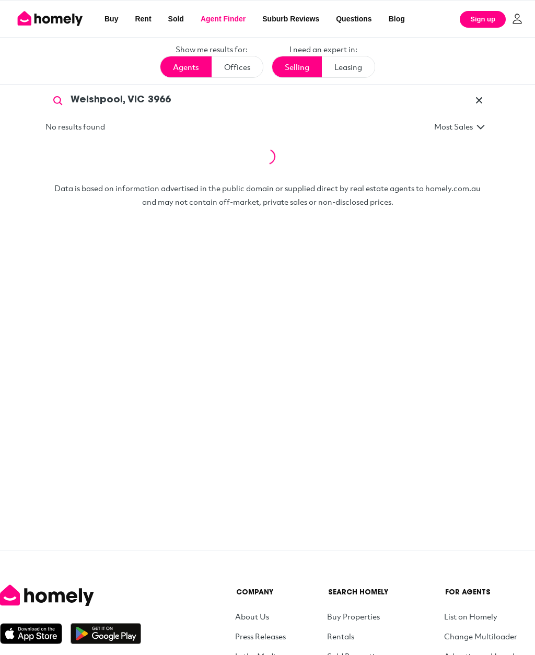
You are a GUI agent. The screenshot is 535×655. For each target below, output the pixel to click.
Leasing (348, 67)
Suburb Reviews (290, 19)
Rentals (340, 636)
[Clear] (479, 100)
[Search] (58, 99)
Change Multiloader (480, 636)
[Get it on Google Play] (106, 633)
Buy (111, 19)
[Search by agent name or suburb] (267, 100)
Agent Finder (223, 19)
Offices (237, 67)
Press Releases (260, 636)
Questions (353, 19)
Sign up (482, 19)
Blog (397, 19)
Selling (297, 67)
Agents (186, 67)
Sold (176, 19)
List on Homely (470, 616)
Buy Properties (353, 616)
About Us (252, 616)
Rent (143, 19)
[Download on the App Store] (35, 633)
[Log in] (517, 18)
